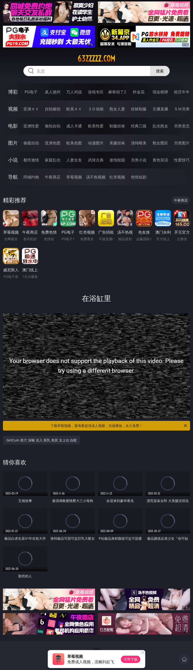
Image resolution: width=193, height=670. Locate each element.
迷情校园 (117, 160)
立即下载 (130, 659)
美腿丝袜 (117, 143)
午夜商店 (52, 177)
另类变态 (182, 126)
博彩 (13, 91)
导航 (13, 177)
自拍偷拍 (52, 109)
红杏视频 (117, 177)
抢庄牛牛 (182, 92)
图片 (13, 143)
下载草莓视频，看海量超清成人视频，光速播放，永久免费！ (119, 426)
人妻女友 (74, 160)
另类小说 (138, 160)
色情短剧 (138, 177)
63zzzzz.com (96, 58)
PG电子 (31, 92)
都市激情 (31, 160)
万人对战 (74, 92)
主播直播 (160, 109)
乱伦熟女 (160, 126)
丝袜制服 (138, 109)
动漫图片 (96, 143)
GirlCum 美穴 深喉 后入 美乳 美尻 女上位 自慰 (41, 440)
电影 (13, 126)
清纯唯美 (138, 143)
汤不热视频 (96, 177)
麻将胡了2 (117, 92)
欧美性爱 (96, 126)
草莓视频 (74, 177)
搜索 (160, 71)
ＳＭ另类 (182, 109)
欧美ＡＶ (74, 109)
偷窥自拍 (31, 143)
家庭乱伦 (52, 160)
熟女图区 (160, 143)
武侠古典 (96, 160)
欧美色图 (74, 143)
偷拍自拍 (52, 126)
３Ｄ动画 (96, 109)
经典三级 (138, 126)
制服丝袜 (117, 126)
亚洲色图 (52, 143)
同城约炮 (31, 177)
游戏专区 (96, 92)
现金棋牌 (160, 92)
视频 (13, 109)
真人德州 (52, 92)
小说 (13, 160)
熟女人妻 (117, 109)
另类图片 (182, 143)
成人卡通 (74, 126)
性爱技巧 (182, 160)
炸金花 (139, 92)
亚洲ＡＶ (31, 109)
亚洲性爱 (31, 126)
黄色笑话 (160, 160)
